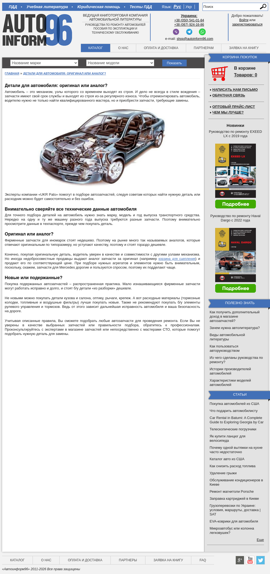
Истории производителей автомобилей (230, 371)
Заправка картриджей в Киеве (234, 498)
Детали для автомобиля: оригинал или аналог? (64, 73)
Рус (177, 6)
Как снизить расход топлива (233, 466)
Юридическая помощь (98, 7)
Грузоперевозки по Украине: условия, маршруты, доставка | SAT (235, 510)
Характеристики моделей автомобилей (230, 382)
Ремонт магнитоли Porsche (232, 491)
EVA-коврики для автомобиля (234, 521)
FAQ (202, 560)
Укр (188, 7)
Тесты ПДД (141, 7)
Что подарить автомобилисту (234, 411)
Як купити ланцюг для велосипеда (228, 438)
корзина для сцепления (176, 259)
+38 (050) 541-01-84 (189, 20)
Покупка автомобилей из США (234, 404)
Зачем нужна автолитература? (235, 328)
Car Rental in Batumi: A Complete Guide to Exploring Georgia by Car (237, 420)
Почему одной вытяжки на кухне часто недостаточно (236, 450)
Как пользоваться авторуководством (225, 348)
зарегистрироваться (247, 24)
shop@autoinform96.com (195, 39)
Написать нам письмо (235, 90)
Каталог (95, 48)
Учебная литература (47, 7)
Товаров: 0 (245, 75)
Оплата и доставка (161, 48)
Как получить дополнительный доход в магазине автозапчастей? (235, 316)
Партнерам (204, 48)
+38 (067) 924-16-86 (189, 25)
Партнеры (128, 560)
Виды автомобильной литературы (227, 337)
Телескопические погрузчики (233, 429)
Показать (174, 63)
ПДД (13, 7)
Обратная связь (228, 95)
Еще (260, 540)
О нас (123, 48)
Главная (12, 73)
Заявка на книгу (244, 48)
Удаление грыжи (223, 473)
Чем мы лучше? (228, 112)
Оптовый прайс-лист (233, 107)
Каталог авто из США (227, 459)
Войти (244, 20)
